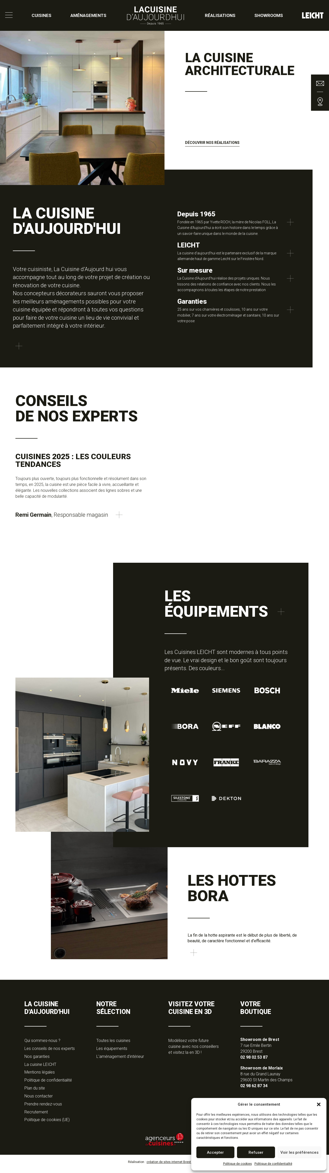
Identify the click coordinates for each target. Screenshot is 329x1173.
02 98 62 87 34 (254, 1089)
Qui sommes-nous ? (42, 1044)
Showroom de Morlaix (261, 1071)
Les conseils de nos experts (49, 1051)
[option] (164, 108)
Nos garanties (37, 1059)
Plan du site (34, 1091)
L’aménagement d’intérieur (120, 1059)
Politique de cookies (237, 1164)
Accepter (215, 1152)
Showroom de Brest (259, 1043)
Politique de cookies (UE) (47, 1123)
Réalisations (220, 15)
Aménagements (88, 15)
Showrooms (268, 15)
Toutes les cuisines (113, 1044)
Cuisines (41, 15)
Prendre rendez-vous (43, 1107)
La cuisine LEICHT (40, 1067)
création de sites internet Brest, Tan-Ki (174, 1165)
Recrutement (36, 1115)
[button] (318, 1104)
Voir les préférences (299, 1152)
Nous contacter (38, 1099)
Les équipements (111, 1051)
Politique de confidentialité (273, 1164)
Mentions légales (39, 1075)
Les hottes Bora (232, 888)
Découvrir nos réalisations (212, 143)
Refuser (256, 1152)
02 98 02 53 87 (254, 1060)
